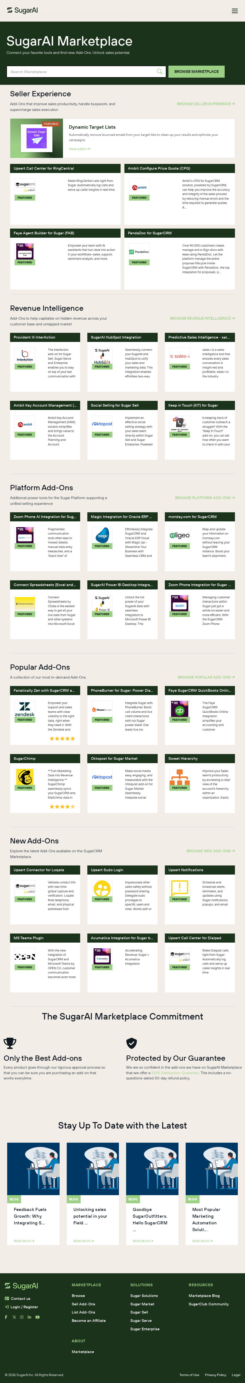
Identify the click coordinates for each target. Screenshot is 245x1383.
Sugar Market (142, 1304)
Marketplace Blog (204, 1295)
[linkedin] (31, 1319)
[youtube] (39, 1319)
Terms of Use (189, 1375)
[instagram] (24, 1319)
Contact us (17, 1298)
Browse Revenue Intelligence (202, 318)
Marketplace (83, 1351)
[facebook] (8, 1319)
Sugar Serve (141, 1320)
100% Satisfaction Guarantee (175, 1072)
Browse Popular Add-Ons (206, 677)
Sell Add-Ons (83, 1304)
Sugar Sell (139, 1312)
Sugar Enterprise (145, 1328)
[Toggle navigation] (235, 10)
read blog (24, 1241)
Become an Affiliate (89, 1320)
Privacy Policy (215, 1375)
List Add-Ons (83, 1312)
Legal (236, 1375)
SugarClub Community (209, 1304)
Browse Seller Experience (206, 103)
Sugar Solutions (144, 1295)
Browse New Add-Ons (211, 850)
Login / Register (21, 1306)
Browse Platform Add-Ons (205, 497)
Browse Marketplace (196, 71)
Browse (78, 1295)
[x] (16, 1319)
